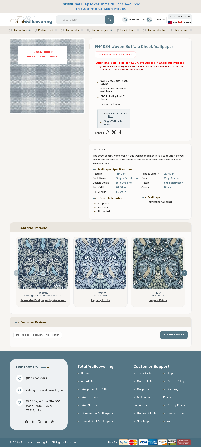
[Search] (85, 19)
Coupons (143, 389)
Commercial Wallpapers (97, 413)
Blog (170, 373)
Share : (99, 132)
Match (145, 182)
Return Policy (176, 381)
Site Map (143, 421)
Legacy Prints (100, 300)
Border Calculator (149, 413)
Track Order (155, 20)
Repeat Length (150, 173)
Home (85, 373)
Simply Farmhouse (127, 178)
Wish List (173, 421)
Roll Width (98, 187)
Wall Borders (89, 397)
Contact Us (144, 381)
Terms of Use (176, 413)
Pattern (97, 173)
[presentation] (16, 273)
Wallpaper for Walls (94, 389)
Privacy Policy (176, 405)
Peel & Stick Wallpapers (97, 421)
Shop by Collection (156, 30)
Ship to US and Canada (179, 17)
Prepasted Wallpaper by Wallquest (43, 300)
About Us (87, 381)
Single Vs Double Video (113, 123)
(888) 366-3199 (36, 378)
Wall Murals (89, 405)
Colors (145, 187)
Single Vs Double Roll (117, 115)
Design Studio (101, 182)
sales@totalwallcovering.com (46, 390)
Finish (145, 178)
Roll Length (99, 191)
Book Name (99, 178)
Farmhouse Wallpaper (160, 201)
